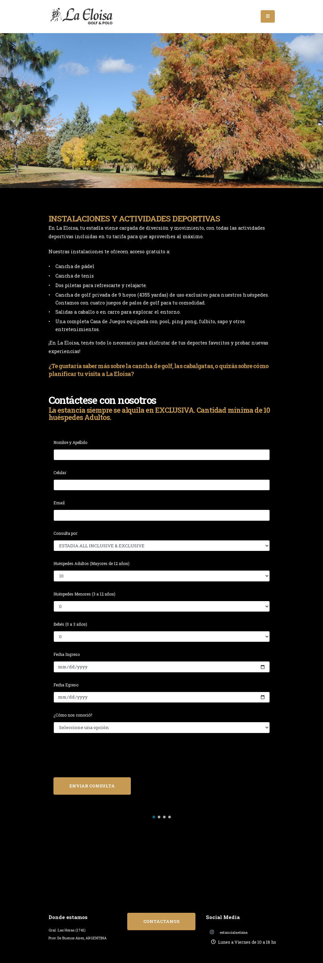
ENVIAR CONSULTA (92, 785)
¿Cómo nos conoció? (72, 715)
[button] (153, 817)
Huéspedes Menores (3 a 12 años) (84, 594)
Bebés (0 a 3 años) (70, 624)
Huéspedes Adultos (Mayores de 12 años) (91, 563)
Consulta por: (65, 533)
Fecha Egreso (65, 684)
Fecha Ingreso (66, 654)
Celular (59, 472)
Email (59, 502)
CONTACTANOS (161, 921)
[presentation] (103, 759)
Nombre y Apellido (70, 442)
